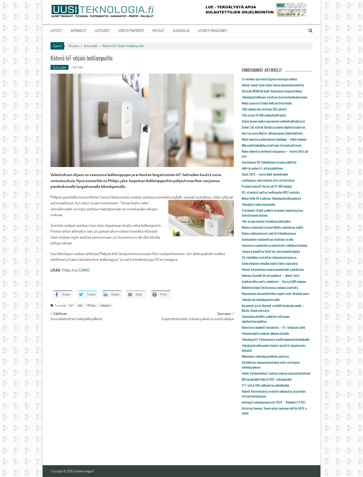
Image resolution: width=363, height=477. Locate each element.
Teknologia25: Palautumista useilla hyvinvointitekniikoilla (275, 339)
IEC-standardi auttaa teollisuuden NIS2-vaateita (271, 192)
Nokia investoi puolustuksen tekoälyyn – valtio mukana (274, 139)
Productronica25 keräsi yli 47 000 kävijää (267, 186)
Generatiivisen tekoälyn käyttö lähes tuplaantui (270, 263)
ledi (80, 305)
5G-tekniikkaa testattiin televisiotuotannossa (269, 257)
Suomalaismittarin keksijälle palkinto (76, 319)
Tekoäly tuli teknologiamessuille (261, 299)
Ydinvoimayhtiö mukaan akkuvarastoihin (265, 333)
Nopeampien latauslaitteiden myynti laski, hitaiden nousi (275, 293)
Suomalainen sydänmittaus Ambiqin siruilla (267, 239)
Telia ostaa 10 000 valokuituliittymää (264, 115)
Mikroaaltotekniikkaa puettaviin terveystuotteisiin (271, 145)
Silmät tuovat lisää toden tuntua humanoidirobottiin (273, 84)
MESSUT (158, 30)
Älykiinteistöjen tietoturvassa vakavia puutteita (270, 287)
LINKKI (84, 270)
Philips (91, 305)
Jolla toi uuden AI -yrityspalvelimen (262, 168)
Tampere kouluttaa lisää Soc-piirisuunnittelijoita (271, 251)
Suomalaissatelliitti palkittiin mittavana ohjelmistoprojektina (265, 319)
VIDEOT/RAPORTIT (131, 30)
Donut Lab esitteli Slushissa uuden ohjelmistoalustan (273, 127)
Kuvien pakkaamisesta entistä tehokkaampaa (269, 233)
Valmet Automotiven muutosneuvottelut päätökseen (273, 269)
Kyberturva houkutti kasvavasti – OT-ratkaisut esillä (273, 327)
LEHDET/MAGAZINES (213, 30)
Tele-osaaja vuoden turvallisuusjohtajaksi (266, 221)
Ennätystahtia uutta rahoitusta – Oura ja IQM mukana (274, 281)
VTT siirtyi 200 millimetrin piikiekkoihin (265, 385)
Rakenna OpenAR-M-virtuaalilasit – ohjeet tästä (270, 275)
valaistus (105, 305)
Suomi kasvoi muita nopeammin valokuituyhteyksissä (273, 121)
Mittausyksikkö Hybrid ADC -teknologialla (267, 379)
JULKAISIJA (181, 30)
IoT (71, 305)
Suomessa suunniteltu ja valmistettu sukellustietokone (274, 245)
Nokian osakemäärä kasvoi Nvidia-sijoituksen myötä (272, 227)
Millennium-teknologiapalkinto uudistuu (265, 356)
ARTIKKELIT (78, 30)
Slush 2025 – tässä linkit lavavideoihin (265, 174)
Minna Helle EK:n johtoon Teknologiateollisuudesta (271, 198)
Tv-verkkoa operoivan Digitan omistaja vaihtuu (269, 78)
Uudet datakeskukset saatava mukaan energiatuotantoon (276, 373)
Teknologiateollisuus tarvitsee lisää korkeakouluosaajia (274, 97)
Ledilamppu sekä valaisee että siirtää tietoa (268, 180)
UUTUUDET (102, 30)
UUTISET (56, 30)
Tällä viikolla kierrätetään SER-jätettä (264, 109)
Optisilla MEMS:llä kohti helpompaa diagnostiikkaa (272, 90)
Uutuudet (90, 46)
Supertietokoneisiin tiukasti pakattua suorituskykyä (197, 319)
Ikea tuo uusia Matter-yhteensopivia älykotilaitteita (272, 133)
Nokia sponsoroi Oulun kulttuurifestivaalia (267, 103)
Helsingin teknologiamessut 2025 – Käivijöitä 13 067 (274, 402)
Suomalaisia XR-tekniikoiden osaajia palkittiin (269, 162)
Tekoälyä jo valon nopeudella (258, 204)
